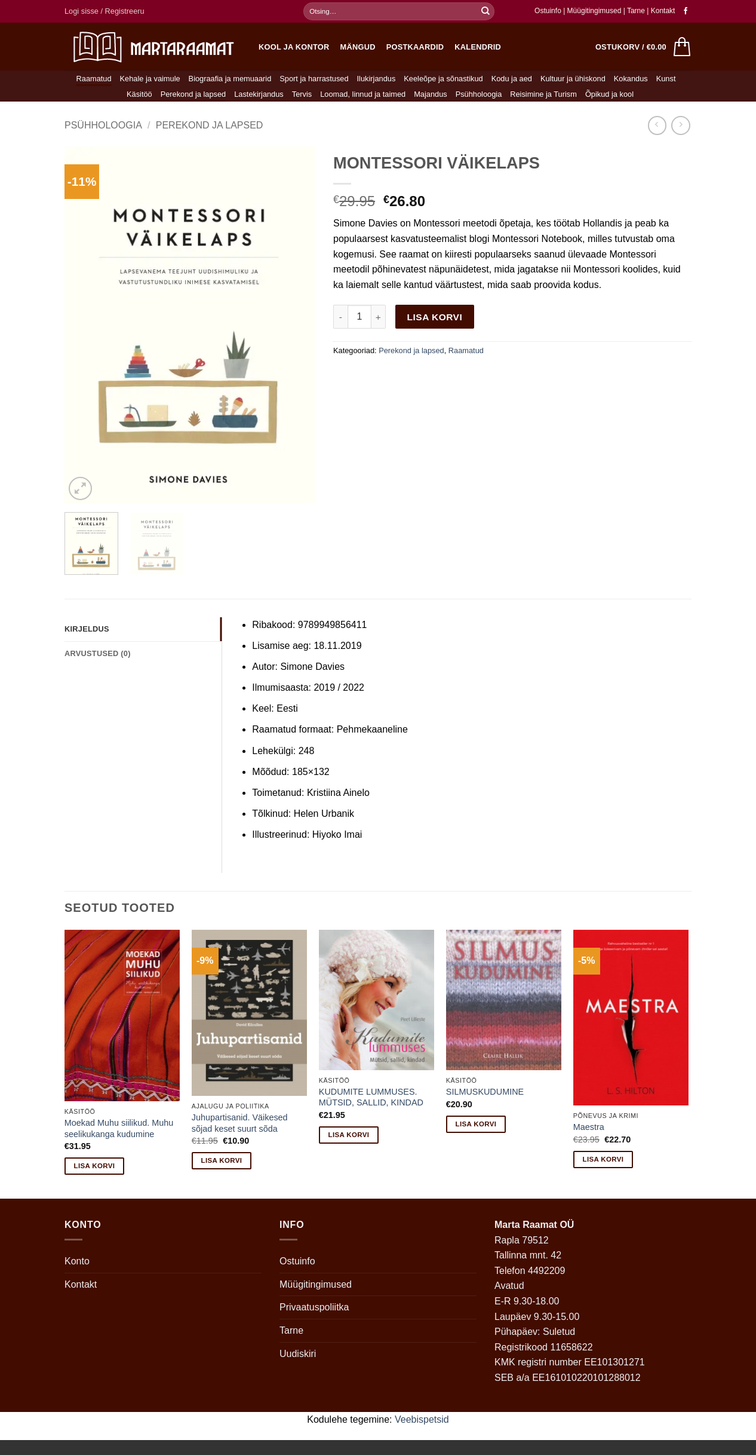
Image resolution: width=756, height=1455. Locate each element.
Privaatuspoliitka (314, 1307)
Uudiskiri (297, 1354)
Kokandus (631, 78)
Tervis (302, 94)
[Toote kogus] (359, 317)
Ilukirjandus (376, 78)
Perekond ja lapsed (193, 94)
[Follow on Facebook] (685, 11)
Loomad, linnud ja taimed (362, 94)
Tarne (637, 11)
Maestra (588, 1127)
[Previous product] (680, 125)
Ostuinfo (547, 11)
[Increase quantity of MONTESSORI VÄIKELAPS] (378, 317)
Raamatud (94, 78)
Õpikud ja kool (609, 94)
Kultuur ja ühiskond (573, 78)
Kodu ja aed (511, 78)
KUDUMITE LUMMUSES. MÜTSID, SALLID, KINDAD (371, 1097)
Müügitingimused (594, 11)
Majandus (430, 94)
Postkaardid (415, 46)
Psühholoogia (479, 94)
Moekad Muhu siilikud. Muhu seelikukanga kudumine (118, 1128)
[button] (104, 11)
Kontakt (663, 11)
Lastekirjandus (259, 94)
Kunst (666, 78)
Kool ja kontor (294, 46)
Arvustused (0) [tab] (97, 653)
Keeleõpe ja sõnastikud (443, 78)
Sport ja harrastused (313, 78)
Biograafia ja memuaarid (230, 78)
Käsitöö (139, 94)
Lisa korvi (435, 317)
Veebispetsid (422, 1419)
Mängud (358, 46)
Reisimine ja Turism (543, 94)
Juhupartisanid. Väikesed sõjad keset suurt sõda (240, 1123)
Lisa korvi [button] (94, 1165)
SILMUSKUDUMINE (485, 1091)
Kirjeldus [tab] (86, 628)
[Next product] (657, 125)
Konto (77, 1261)
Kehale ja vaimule (150, 78)
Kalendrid (477, 46)
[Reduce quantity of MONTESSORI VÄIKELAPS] (340, 317)
